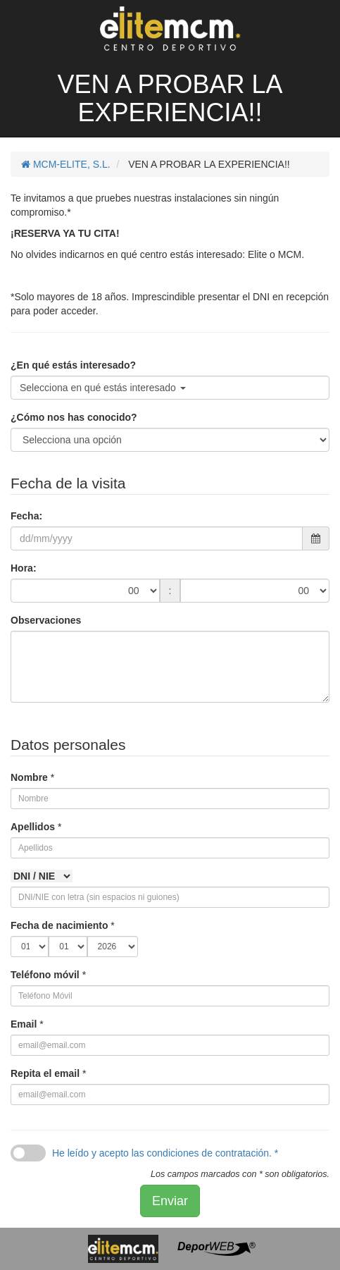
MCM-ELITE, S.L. (66, 164)
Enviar (170, 1201)
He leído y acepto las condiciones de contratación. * (165, 1153)
